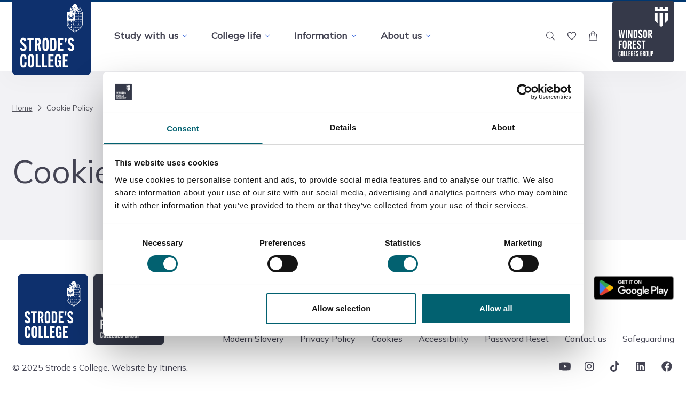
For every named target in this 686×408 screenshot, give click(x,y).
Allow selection (341, 308)
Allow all (495, 308)
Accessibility (444, 338)
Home (22, 108)
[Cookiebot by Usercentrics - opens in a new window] (524, 91)
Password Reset (517, 338)
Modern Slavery (253, 338)
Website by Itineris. (150, 367)
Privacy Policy (328, 338)
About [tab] (503, 126)
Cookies (387, 338)
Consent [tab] (183, 128)
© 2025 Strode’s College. (60, 367)
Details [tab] (343, 126)
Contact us (585, 338)
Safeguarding (648, 338)
